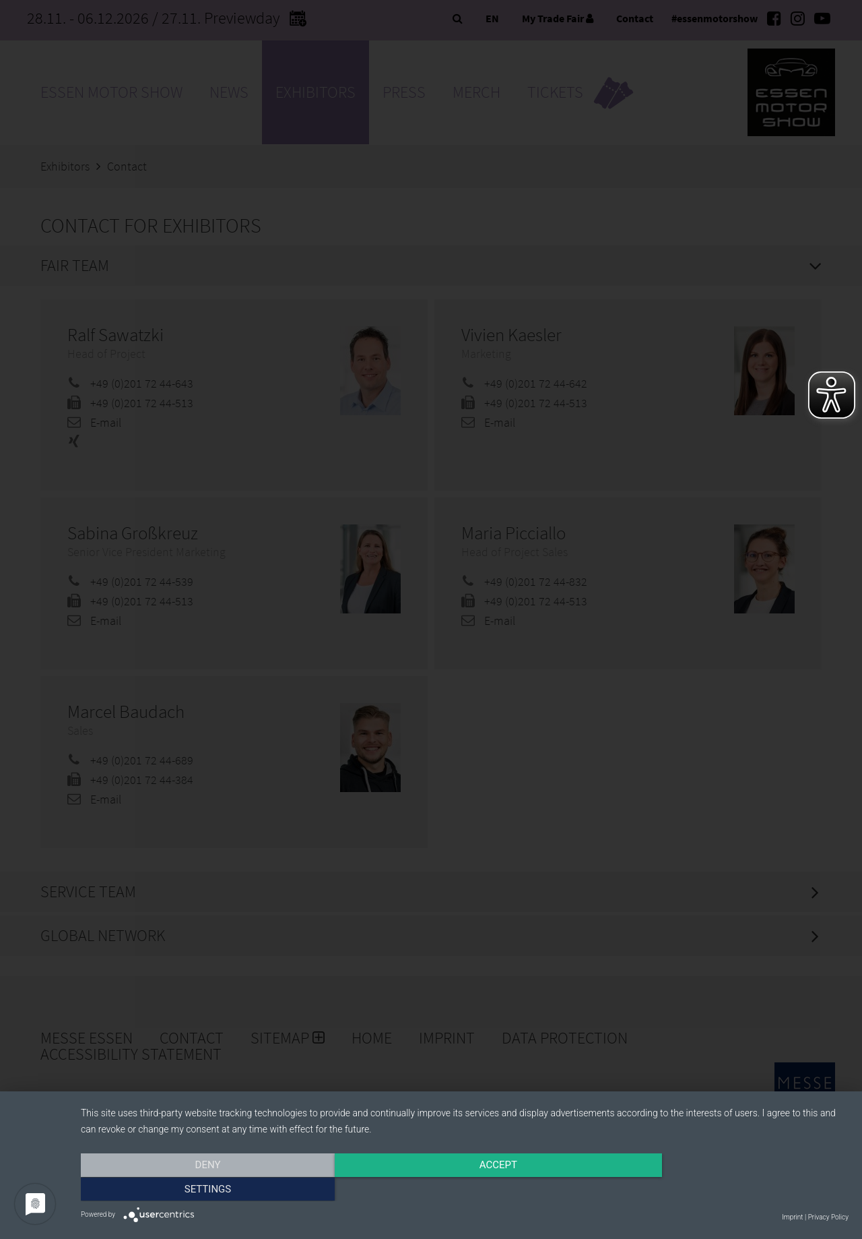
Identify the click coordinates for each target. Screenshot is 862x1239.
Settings (733, 1190)
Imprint (792, 1217)
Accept (465, 1190)
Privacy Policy (828, 1217)
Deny (196, 1190)
